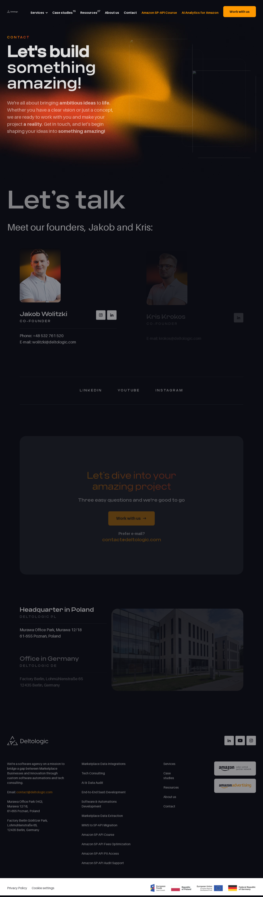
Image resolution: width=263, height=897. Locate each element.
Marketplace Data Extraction (102, 818)
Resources (171, 790)
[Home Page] (12, 11)
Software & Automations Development (99, 806)
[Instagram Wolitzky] (101, 317)
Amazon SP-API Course (97, 837)
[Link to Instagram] (251, 743)
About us (169, 799)
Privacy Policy (17, 889)
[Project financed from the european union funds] (203, 889)
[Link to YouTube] (240, 743)
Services (169, 766)
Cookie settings (43, 889)
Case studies (168, 778)
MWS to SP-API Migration (99, 828)
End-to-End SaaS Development (103, 794)
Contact (169, 809)
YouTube (129, 393)
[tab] (63, 619)
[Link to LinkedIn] (229, 743)
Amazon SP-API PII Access (100, 856)
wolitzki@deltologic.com (54, 344)
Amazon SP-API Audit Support (102, 865)
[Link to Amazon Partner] (235, 771)
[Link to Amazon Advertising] (235, 788)
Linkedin (91, 393)
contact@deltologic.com (131, 542)
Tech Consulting (93, 776)
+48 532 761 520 (48, 338)
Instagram (169, 393)
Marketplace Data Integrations (103, 766)
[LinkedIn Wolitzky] (112, 317)
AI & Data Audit (92, 785)
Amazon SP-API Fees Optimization (106, 846)
